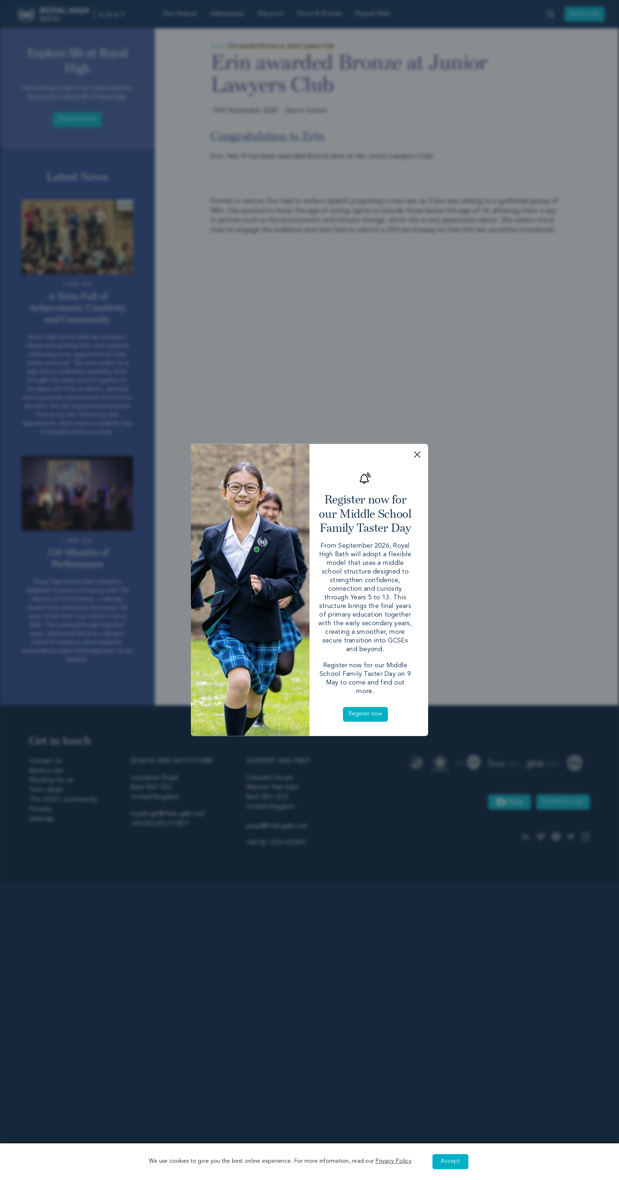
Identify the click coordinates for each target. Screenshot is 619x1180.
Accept (450, 1161)
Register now (365, 714)
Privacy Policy (393, 1161)
